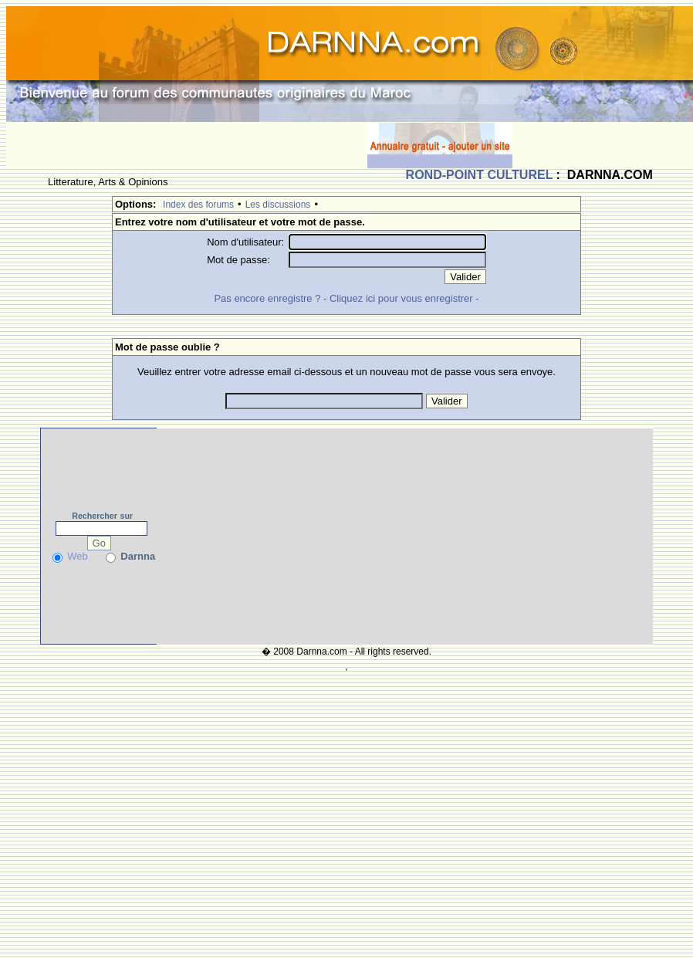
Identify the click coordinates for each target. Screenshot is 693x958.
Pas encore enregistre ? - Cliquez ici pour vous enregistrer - (346, 298)
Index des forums (198, 204)
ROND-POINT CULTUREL (479, 174)
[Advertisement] (186, 145)
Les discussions (278, 204)
